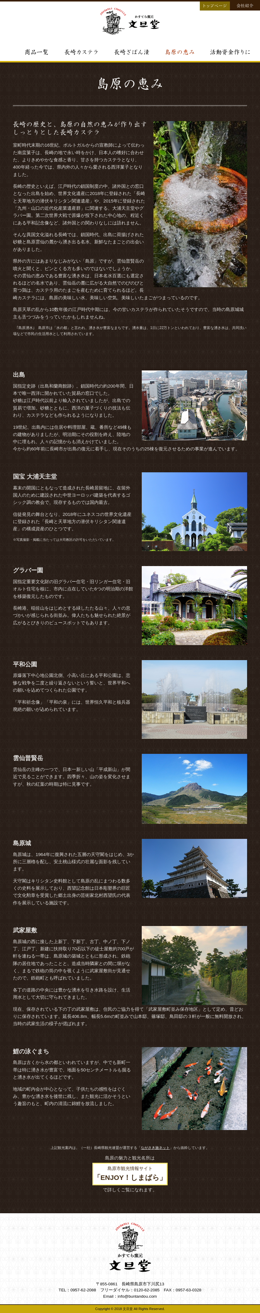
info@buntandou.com (137, 1296)
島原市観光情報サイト (130, 1173)
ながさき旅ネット (155, 1148)
